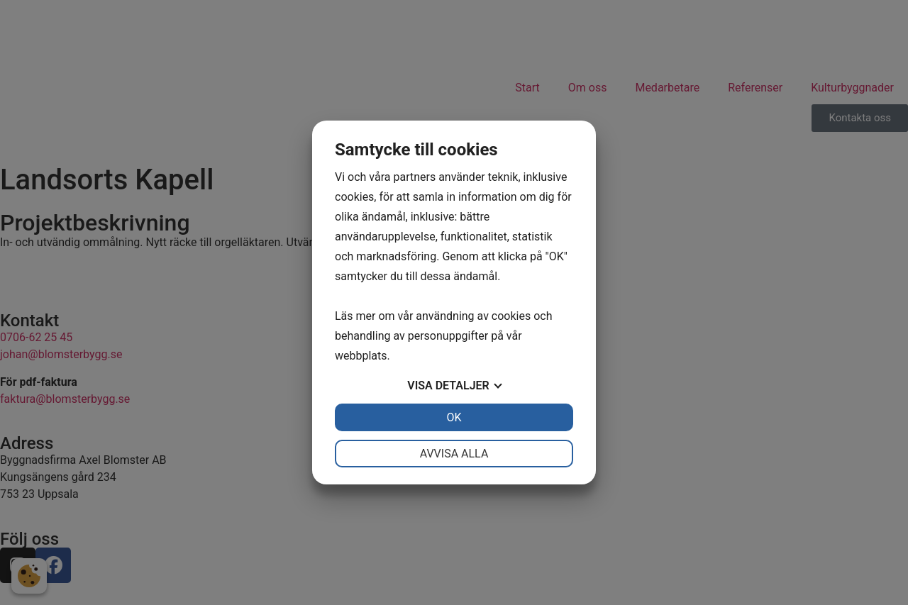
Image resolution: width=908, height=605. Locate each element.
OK (453, 417)
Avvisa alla (454, 453)
